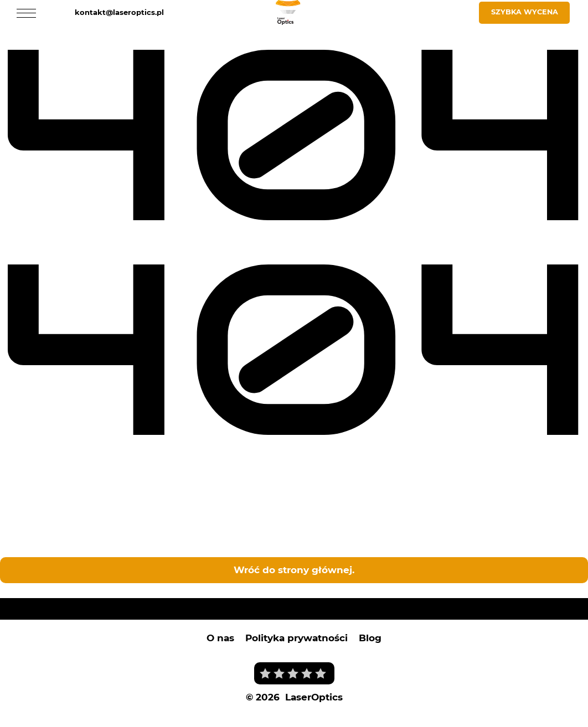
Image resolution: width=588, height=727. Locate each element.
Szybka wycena (524, 12)
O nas (220, 636)
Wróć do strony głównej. (294, 568)
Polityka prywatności (296, 636)
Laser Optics (28, 588)
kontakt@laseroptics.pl (119, 12)
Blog (370, 636)
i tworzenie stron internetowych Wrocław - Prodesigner (325, 709)
